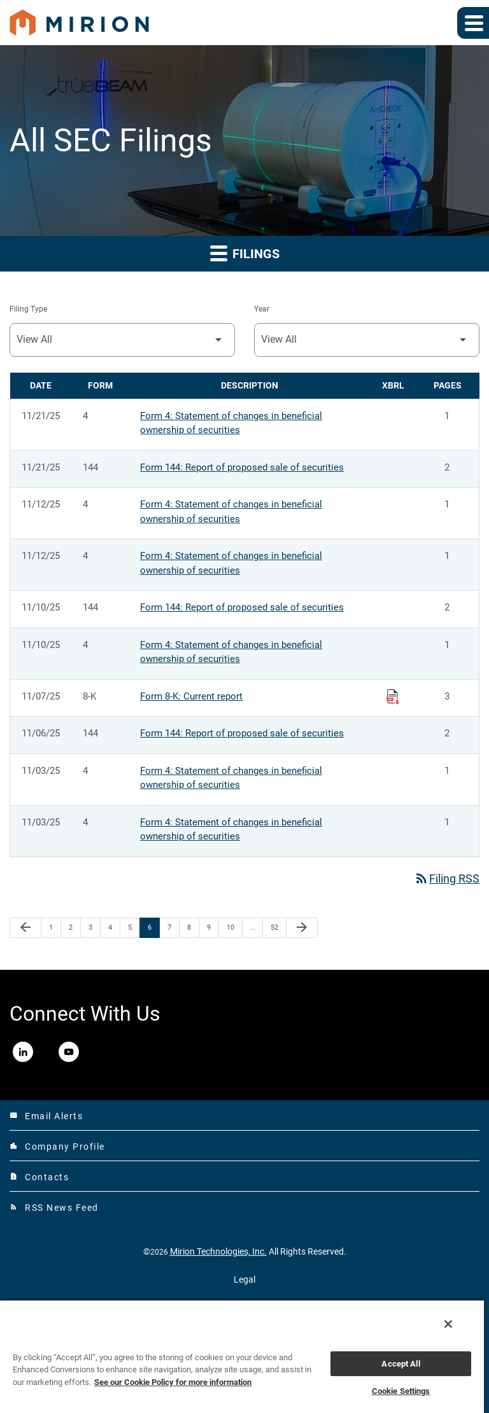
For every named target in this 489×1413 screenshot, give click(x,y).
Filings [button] (245, 252)
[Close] (448, 1324)
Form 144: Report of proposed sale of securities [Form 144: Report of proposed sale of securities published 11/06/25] (242, 733)
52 (278, 927)
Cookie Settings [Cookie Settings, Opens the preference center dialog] (401, 1391)
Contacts (39, 1177)
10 (234, 927)
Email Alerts (46, 1116)
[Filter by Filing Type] (122, 340)
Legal (244, 1279)
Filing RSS (446, 878)
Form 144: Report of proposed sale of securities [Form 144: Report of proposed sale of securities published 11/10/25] (242, 607)
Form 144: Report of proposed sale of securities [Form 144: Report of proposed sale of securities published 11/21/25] (242, 467)
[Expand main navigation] (473, 23)
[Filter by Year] (366, 340)
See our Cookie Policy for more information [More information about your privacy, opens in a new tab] (173, 1382)
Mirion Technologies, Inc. (218, 1251)
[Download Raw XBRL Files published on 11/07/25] (392, 697)
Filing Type (28, 309)
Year (261, 309)
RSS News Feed (54, 1208)
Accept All (400, 1363)
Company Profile (57, 1146)
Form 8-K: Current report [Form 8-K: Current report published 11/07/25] (191, 696)
